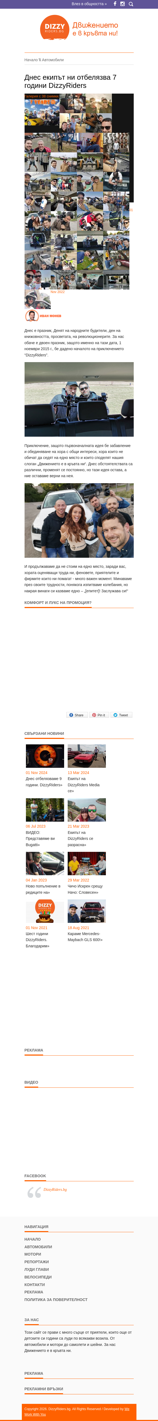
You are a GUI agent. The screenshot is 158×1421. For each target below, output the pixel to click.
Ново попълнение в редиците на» (43, 889)
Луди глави (37, 1269)
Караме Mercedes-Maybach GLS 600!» (85, 937)
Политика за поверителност (56, 1299)
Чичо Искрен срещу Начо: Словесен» (85, 889)
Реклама (34, 1292)
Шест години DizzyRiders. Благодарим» (37, 940)
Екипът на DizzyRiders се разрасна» (80, 838)
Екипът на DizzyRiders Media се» (84, 784)
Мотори (33, 1254)
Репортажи (37, 1262)
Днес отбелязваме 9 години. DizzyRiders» (44, 781)
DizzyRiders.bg (55, 1190)
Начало (31, 60)
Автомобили (53, 60)
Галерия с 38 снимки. (42, 109)
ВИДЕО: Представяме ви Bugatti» (40, 838)
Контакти (35, 1285)
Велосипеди (38, 1277)
